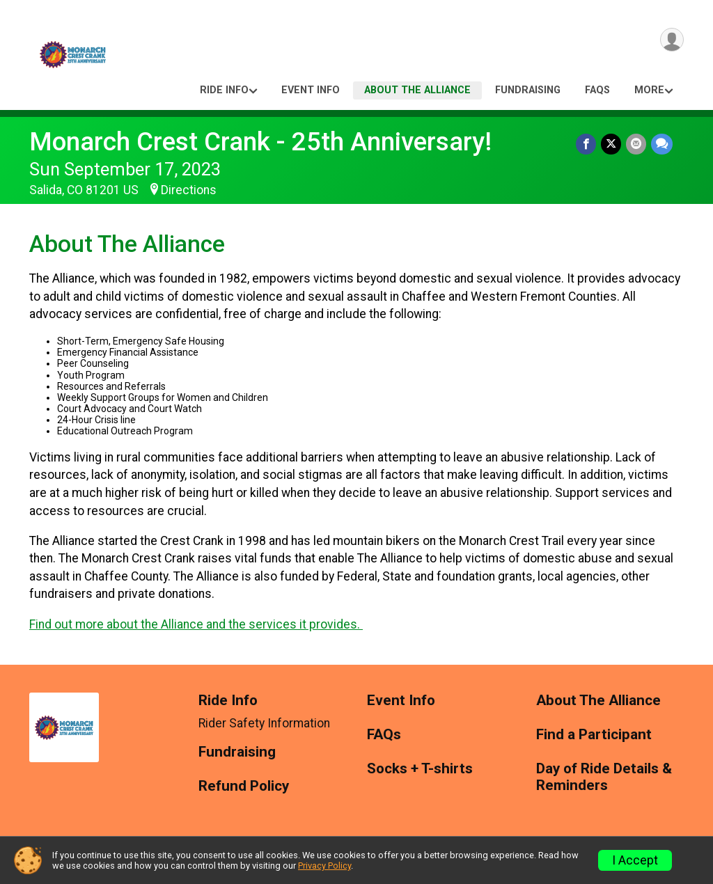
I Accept (635, 860)
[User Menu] (671, 41)
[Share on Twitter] (612, 144)
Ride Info (224, 90)
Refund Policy (243, 786)
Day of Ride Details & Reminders (604, 777)
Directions (189, 190)
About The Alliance (417, 90)
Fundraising (528, 90)
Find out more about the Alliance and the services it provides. (196, 624)
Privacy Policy (324, 865)
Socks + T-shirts (420, 769)
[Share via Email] (637, 144)
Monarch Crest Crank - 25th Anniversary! (260, 142)
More (649, 90)
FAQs (597, 90)
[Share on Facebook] (588, 144)
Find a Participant (594, 735)
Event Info (310, 90)
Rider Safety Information (264, 723)
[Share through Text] (662, 144)
